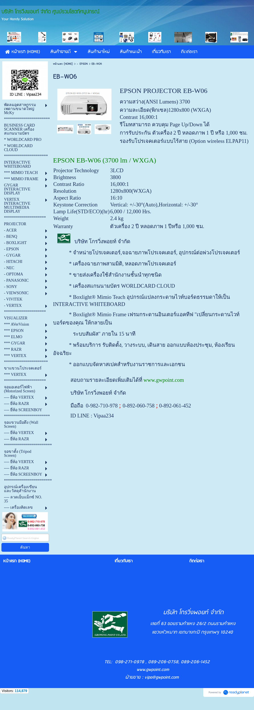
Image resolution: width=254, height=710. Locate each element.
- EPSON (83, 63)
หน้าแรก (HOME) (63, 63)
